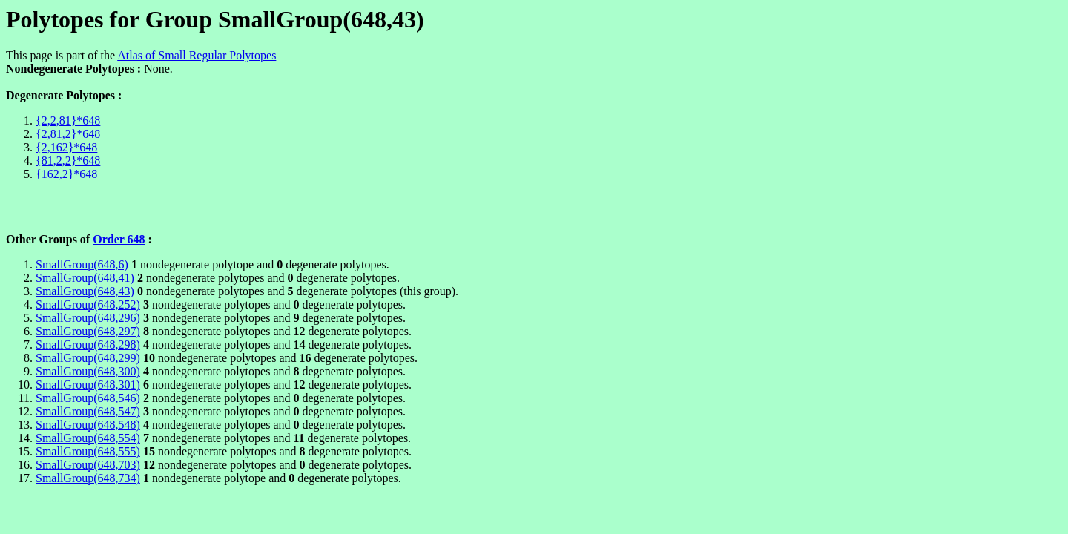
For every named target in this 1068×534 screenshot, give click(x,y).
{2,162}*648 (66, 147)
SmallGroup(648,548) (88, 424)
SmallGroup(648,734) (88, 478)
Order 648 (119, 239)
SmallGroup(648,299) (88, 358)
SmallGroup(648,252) (88, 304)
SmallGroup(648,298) (88, 344)
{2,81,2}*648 (68, 134)
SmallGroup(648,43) (85, 291)
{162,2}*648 (66, 174)
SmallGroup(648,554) (88, 438)
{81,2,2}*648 (68, 160)
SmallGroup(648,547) (88, 411)
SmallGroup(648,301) (88, 384)
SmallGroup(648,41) (85, 277)
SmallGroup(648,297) (88, 331)
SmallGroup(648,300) (88, 371)
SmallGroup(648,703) (88, 464)
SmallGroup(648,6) (82, 264)
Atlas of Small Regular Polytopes (196, 55)
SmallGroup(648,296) (88, 318)
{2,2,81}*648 (68, 120)
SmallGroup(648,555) (88, 451)
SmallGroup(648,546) (88, 398)
